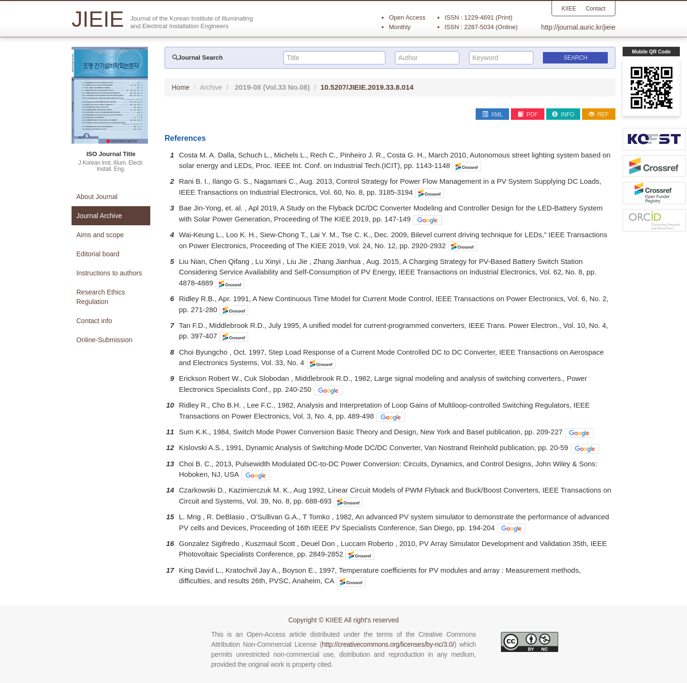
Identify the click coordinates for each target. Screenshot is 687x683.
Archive (211, 87)
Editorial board (97, 254)
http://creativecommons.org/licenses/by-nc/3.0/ (388, 644)
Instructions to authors (109, 273)
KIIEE (569, 8)
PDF (528, 114)
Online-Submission (104, 340)
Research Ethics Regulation (100, 296)
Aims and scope (100, 235)
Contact (595, 8)
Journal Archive (99, 216)
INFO (563, 114)
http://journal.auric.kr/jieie (578, 27)
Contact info (94, 321)
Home (180, 87)
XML (492, 114)
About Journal (96, 196)
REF (599, 114)
